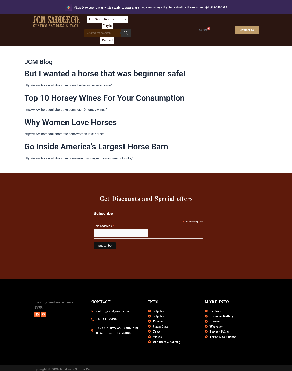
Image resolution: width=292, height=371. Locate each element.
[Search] (147, 29)
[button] (139, 20)
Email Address (104, 217)
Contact (160, 30)
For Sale (115, 21)
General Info (139, 21)
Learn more (130, 7)
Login (160, 21)
